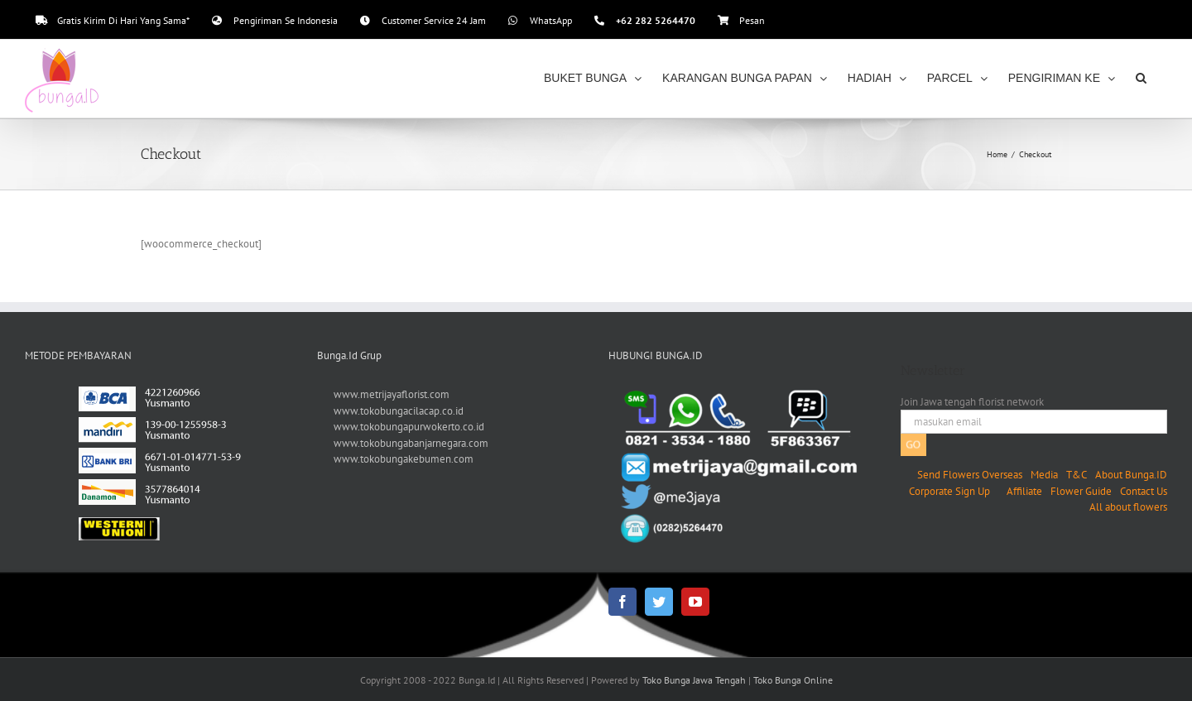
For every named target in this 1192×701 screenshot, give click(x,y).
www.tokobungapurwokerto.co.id (409, 427)
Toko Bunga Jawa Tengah (694, 680)
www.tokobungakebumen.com (403, 459)
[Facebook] (622, 602)
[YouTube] (695, 602)
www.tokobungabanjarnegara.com (411, 443)
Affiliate (1024, 491)
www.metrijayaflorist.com (391, 394)
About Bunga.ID (1131, 475)
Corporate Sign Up (949, 491)
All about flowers (1128, 507)
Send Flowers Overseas (969, 475)
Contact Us (1143, 491)
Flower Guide (1081, 491)
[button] (1141, 78)
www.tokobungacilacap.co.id (399, 411)
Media (1044, 475)
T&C (1076, 475)
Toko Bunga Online (793, 680)
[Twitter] (659, 602)
